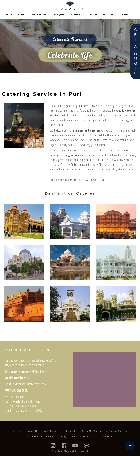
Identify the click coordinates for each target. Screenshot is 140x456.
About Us (21, 14)
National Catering (118, 431)
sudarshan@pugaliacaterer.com (29, 384)
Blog (74, 436)
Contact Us (128, 14)
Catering (75, 14)
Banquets (59, 14)
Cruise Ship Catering (92, 431)
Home (9, 14)
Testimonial (109, 14)
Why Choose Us (40, 14)
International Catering (41, 436)
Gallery (94, 14)
